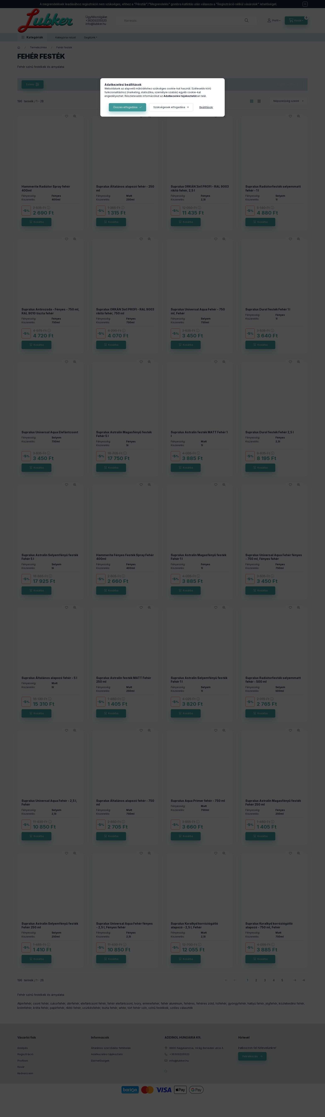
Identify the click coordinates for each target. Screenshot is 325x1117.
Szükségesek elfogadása (169, 107)
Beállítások (206, 107)
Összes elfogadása (125, 107)
